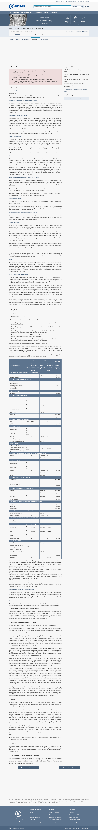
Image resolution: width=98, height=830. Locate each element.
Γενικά (11, 39)
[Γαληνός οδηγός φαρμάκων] (17, 6)
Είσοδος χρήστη (59, 1)
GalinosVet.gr (73, 822)
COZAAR (17, 34)
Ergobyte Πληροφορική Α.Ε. (18, 828)
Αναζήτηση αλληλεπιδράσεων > (76, 98)
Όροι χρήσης (76, 828)
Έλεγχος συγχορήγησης (54, 812)
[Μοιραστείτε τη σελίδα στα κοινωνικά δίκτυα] (69, 31)
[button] (83, 6)
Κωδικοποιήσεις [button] (39, 12)
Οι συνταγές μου (53, 822)
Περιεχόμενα (16, 12)
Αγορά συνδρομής (83, 1)
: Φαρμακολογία (69, 767)
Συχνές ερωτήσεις (73, 817)
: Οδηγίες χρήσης (28, 767)
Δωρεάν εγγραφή (71, 1)
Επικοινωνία (85, 828)
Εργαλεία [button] (46, 12)
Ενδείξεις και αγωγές (35, 817)
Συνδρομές (71, 812)
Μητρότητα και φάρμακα (55, 814)
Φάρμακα (32, 812)
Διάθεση (18, 39)
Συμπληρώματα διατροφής (36, 822)
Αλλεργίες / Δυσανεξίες (55, 817)
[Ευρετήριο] (77, 31)
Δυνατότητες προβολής (74, 814)
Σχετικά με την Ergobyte (74, 819)
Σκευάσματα (32, 819)
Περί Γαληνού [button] (54, 12)
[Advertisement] (49, 52)
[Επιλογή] (76, 6)
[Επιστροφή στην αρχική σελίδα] (18, 815)
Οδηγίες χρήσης (26, 39)
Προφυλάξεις (36, 39)
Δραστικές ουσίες (34, 814)
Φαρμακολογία (45, 39)
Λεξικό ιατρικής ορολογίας (55, 819)
